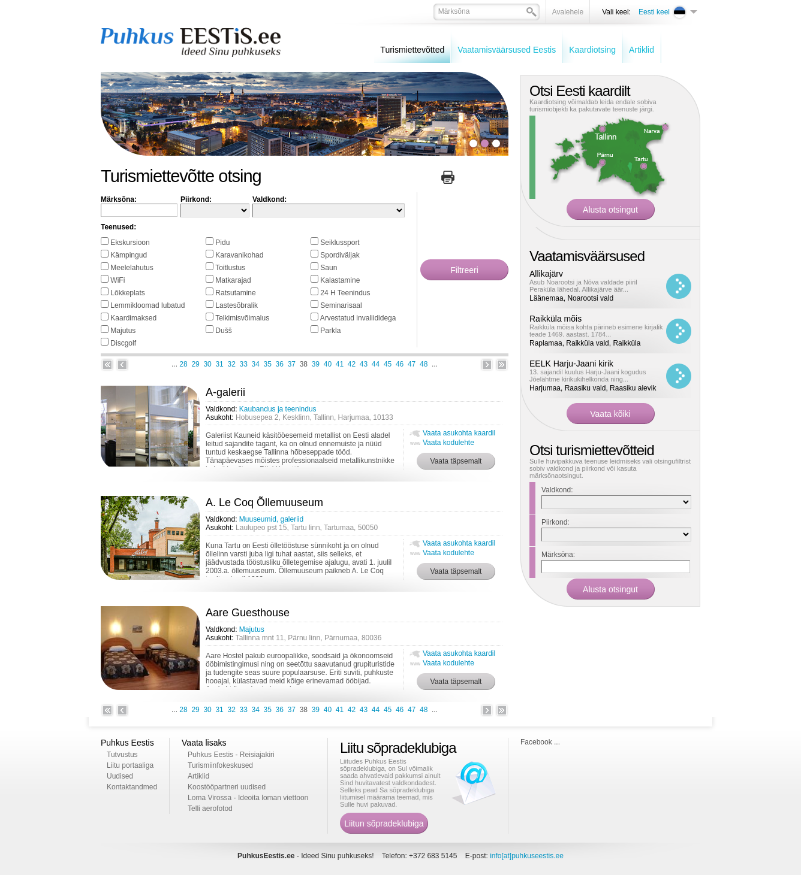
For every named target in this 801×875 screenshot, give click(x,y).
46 (399, 364)
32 (231, 364)
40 (328, 364)
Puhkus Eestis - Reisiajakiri (231, 754)
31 (219, 364)
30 (207, 364)
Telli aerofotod (210, 808)
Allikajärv (546, 273)
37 (292, 364)
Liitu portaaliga (130, 765)
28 (183, 364)
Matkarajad (233, 280)
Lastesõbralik (236, 305)
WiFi (117, 280)
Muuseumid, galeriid (271, 519)
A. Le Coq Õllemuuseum (264, 502)
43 (364, 364)
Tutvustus (122, 754)
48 (423, 364)
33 (244, 364)
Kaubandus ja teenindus (278, 409)
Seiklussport (339, 242)
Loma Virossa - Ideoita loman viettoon (248, 798)
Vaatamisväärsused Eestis (506, 50)
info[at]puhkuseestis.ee (527, 856)
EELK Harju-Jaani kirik (571, 363)
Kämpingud (128, 255)
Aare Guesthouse (248, 613)
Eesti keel (654, 12)
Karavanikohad (239, 255)
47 (411, 364)
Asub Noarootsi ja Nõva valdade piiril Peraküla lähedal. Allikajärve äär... (583, 285)
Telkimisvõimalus (242, 318)
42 (352, 364)
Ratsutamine (235, 293)
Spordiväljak (339, 255)
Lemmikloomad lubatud (147, 305)
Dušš (223, 330)
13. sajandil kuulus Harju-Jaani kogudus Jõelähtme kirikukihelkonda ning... (587, 375)
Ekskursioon (129, 242)
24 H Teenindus (345, 293)
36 (280, 364)
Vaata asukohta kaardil (459, 433)
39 (316, 364)
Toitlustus (230, 268)
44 (376, 364)
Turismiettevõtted (412, 50)
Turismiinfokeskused (220, 765)
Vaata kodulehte (448, 442)
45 (388, 364)
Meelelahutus (131, 268)
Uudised (120, 776)
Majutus (122, 330)
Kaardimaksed (133, 318)
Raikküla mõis (555, 318)
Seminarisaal (341, 305)
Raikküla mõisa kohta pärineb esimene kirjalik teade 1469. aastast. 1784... (596, 330)
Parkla (330, 330)
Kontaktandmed (132, 787)
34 (256, 364)
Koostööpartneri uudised (227, 787)
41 (340, 364)
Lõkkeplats (127, 293)
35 (268, 364)
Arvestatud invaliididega (358, 318)
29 (195, 364)
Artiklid (641, 50)
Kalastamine (340, 280)
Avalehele (568, 12)
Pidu (222, 242)
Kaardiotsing (592, 50)
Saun (328, 268)
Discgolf (123, 343)
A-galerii (225, 392)
